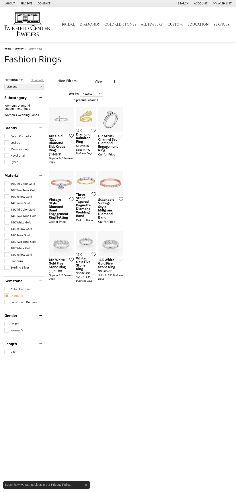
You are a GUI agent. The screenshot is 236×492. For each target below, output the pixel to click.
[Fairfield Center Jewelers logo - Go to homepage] (28, 24)
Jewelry (19, 48)
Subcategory (15, 98)
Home (7, 48)
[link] (9, 3)
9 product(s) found (140, 100)
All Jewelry (152, 24)
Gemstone (13, 281)
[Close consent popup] (86, 485)
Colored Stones (120, 24)
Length (10, 344)
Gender (10, 315)
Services (221, 24)
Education (198, 24)
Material (11, 175)
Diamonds (90, 24)
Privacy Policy (60, 484)
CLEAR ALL (37, 80)
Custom (175, 24)
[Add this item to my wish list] (104, 170)
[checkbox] (17, 136)
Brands (10, 128)
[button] (183, 3)
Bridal (68, 24)
